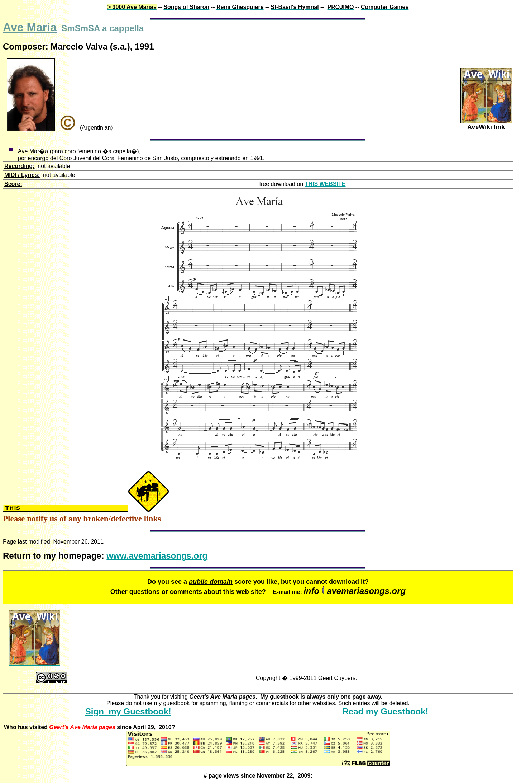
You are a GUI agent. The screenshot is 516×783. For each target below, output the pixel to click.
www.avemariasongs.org (156, 556)
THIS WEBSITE (325, 184)
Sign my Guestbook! (128, 711)
